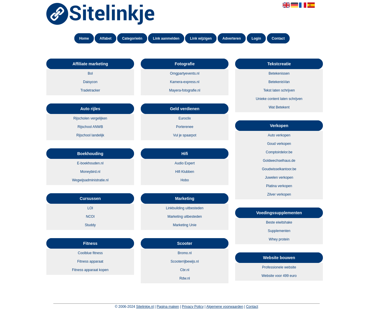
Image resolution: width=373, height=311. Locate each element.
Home (84, 38)
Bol (90, 73)
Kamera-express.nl (184, 82)
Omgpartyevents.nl (184, 73)
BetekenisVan (279, 82)
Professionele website (279, 267)
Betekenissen (279, 73)
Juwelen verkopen (279, 177)
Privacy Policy (193, 307)
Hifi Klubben (184, 172)
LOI (90, 208)
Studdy (90, 225)
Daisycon (90, 82)
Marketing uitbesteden (185, 217)
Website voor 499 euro (279, 276)
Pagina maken (168, 307)
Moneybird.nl (90, 172)
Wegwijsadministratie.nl (90, 180)
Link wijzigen (201, 38)
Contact (278, 38)
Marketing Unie (184, 225)
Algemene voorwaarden (224, 307)
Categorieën (132, 38)
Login (256, 38)
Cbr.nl (184, 270)
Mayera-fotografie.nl (184, 90)
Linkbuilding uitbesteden (184, 208)
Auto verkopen (279, 135)
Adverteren (231, 38)
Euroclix (184, 118)
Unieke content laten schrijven (279, 99)
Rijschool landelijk (90, 135)
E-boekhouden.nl (90, 163)
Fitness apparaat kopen (90, 270)
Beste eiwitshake (279, 222)
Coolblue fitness (90, 253)
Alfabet (106, 38)
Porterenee (184, 127)
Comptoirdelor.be (279, 152)
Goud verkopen (279, 144)
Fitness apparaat (90, 261)
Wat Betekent (279, 107)
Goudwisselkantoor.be (279, 169)
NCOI (90, 217)
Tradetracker (90, 90)
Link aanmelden (166, 38)
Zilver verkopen (279, 194)
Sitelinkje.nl (145, 307)
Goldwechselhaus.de (279, 161)
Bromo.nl (185, 253)
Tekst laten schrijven (279, 90)
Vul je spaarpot (184, 135)
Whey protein (279, 239)
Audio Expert (185, 163)
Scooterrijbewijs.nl (184, 261)
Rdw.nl (185, 278)
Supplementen (279, 231)
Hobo (184, 180)
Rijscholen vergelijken (90, 118)
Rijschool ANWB (90, 127)
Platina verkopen (279, 186)
